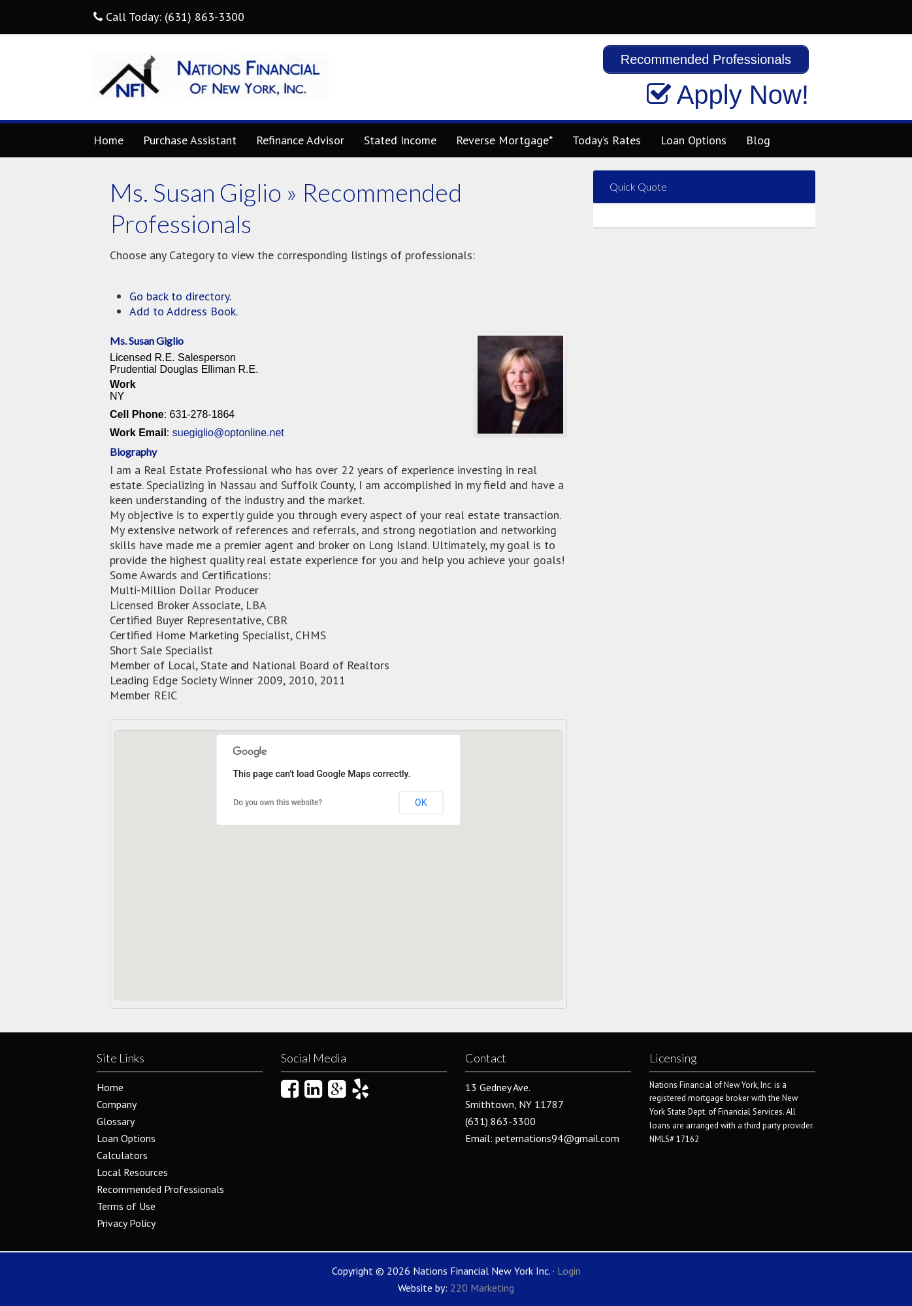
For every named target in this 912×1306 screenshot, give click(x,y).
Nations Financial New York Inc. (211, 81)
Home (108, 140)
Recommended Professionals (160, 1189)
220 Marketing (482, 1287)
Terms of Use (126, 1206)
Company (117, 1104)
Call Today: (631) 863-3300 (168, 16)
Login (569, 1270)
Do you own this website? (278, 802)
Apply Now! (728, 94)
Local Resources (132, 1172)
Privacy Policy (126, 1223)
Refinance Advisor (300, 140)
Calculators (122, 1155)
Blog (758, 140)
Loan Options (693, 140)
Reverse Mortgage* (504, 140)
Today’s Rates (606, 140)
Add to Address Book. (183, 311)
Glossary (116, 1121)
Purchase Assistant (189, 140)
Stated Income (400, 140)
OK (421, 802)
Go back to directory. (180, 296)
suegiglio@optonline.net (228, 432)
